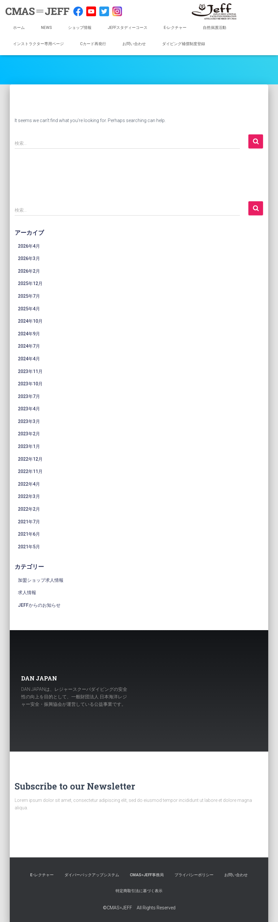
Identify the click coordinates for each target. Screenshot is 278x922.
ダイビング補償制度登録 (183, 44)
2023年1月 (29, 446)
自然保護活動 (214, 27)
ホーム (19, 27)
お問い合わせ (134, 44)
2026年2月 (29, 271)
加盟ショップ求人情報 (40, 580)
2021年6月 (29, 534)
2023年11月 (30, 371)
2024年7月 (29, 346)
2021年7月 (29, 521)
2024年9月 (29, 333)
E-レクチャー (175, 27)
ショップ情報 (79, 27)
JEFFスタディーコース (127, 27)
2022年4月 (29, 484)
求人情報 (27, 592)
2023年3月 (29, 421)
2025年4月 (29, 308)
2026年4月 (29, 246)
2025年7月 (29, 296)
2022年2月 (29, 509)
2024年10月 (30, 321)
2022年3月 (29, 496)
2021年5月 (29, 546)
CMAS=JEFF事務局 (147, 875)
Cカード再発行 (93, 44)
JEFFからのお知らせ (39, 605)
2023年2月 (29, 433)
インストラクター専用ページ (38, 44)
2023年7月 (29, 396)
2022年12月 (30, 459)
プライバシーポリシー (194, 875)
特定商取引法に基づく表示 (139, 891)
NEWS (46, 27)
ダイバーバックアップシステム (91, 875)
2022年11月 (30, 471)
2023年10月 (30, 383)
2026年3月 (29, 258)
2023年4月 (29, 408)
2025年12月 (30, 283)
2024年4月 (29, 358)
